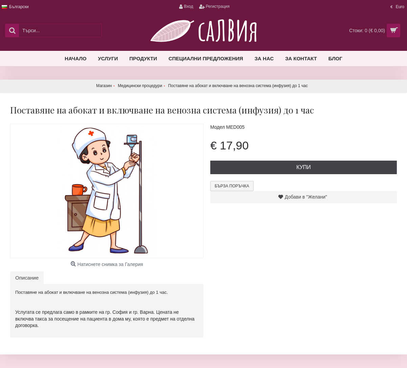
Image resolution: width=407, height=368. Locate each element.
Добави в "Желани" (306, 197)
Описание (27, 278)
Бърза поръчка (232, 186)
